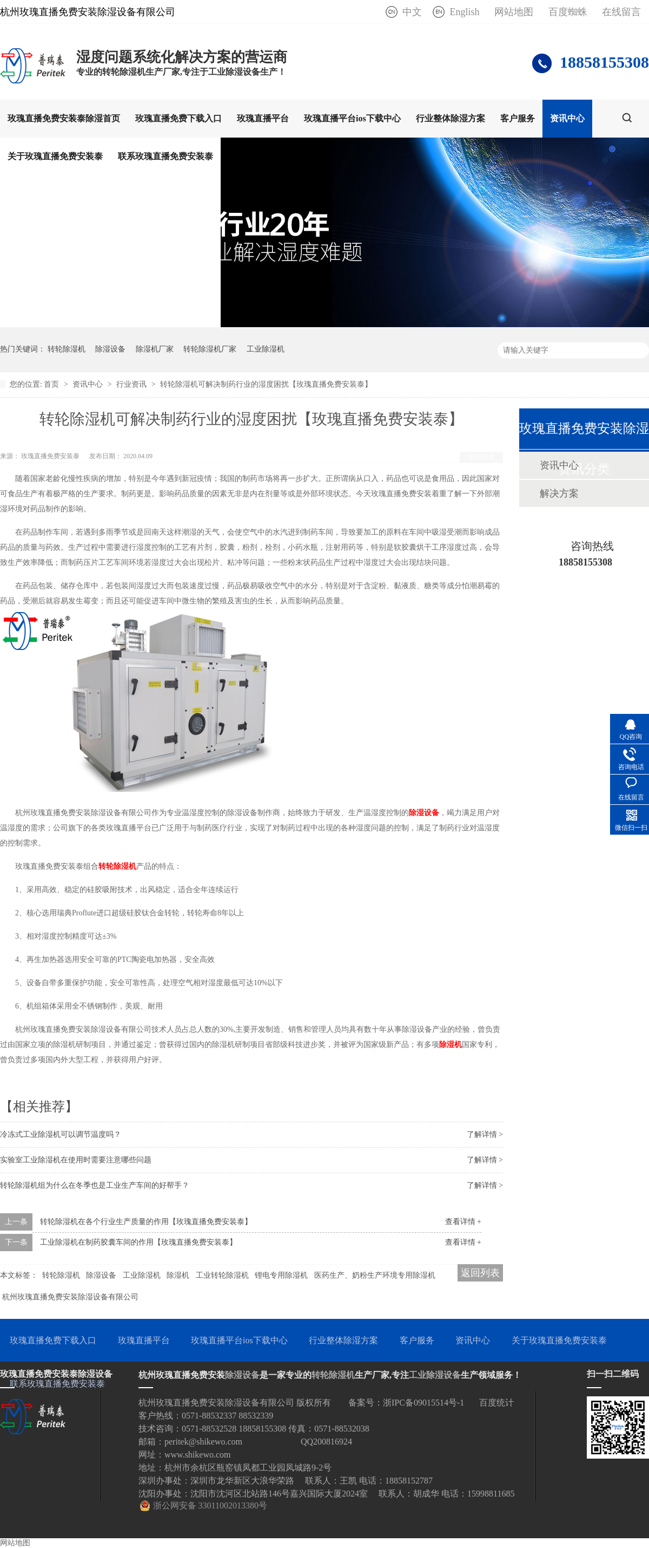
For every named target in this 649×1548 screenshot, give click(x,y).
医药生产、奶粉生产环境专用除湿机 (374, 1275)
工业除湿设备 (435, 1375)
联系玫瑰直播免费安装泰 (165, 156)
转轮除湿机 (66, 349)
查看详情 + (463, 1222)
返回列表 (481, 457)
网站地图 (513, 11)
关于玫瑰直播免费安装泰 (55, 156)
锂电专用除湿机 (281, 1275)
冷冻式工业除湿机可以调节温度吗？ (60, 1134)
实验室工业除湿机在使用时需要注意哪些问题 (75, 1160)
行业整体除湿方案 (450, 118)
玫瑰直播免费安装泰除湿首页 (64, 118)
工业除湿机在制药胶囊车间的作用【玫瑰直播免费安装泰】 (138, 1242)
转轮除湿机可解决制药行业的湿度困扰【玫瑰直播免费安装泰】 (266, 384)
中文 (412, 11)
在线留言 (621, 11)
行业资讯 (132, 384)
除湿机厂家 (155, 349)
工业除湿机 (265, 349)
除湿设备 (110, 349)
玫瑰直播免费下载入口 (178, 118)
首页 (52, 384)
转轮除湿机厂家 (209, 349)
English (464, 11)
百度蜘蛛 (567, 11)
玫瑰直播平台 (263, 118)
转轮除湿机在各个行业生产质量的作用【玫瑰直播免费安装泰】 (146, 1222)
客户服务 (517, 118)
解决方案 (559, 493)
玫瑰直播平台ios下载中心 (352, 118)
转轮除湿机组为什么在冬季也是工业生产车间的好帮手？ (94, 1185)
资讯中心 (567, 118)
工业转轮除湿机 (222, 1275)
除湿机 (450, 1044)
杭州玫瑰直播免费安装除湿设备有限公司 (70, 1297)
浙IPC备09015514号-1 (423, 1402)
